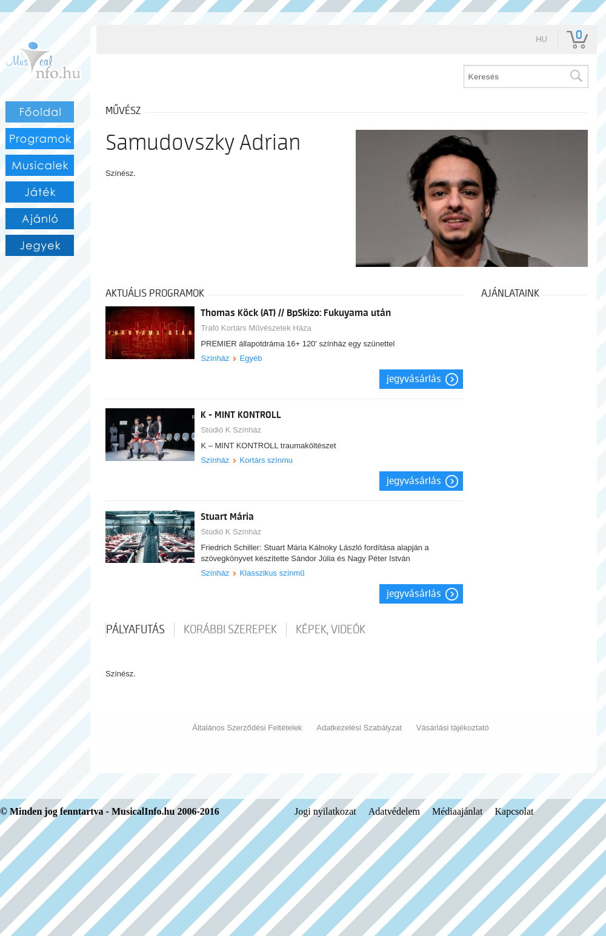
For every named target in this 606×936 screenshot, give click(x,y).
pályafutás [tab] (135, 629)
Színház (215, 358)
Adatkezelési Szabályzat (359, 727)
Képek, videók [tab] (330, 629)
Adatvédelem (394, 811)
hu (541, 39)
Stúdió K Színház (231, 429)
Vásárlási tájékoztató (452, 727)
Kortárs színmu (266, 460)
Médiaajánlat (457, 811)
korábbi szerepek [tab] (230, 629)
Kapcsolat (514, 811)
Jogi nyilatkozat (325, 811)
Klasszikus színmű (272, 572)
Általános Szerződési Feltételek (247, 727)
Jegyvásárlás (414, 379)
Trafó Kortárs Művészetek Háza (256, 327)
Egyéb (251, 358)
